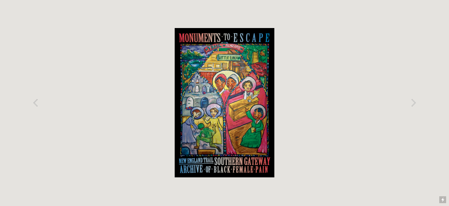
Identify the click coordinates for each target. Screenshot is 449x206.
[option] (224, 102)
